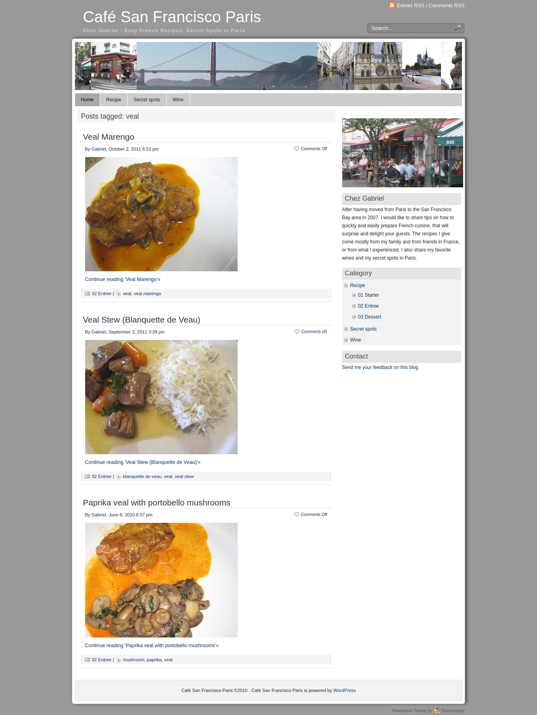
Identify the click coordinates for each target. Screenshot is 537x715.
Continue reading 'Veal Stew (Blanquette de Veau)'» (143, 462)
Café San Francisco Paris (172, 16)
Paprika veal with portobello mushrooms (156, 502)
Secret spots (147, 100)
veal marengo (147, 293)
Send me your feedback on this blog (380, 367)
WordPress (344, 690)
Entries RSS (410, 5)
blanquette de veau (142, 476)
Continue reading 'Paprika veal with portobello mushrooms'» (152, 645)
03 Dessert (369, 317)
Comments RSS (446, 5)
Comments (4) (314, 331)
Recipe (113, 100)
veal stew (184, 476)
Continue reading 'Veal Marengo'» (123, 279)
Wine (178, 100)
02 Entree (102, 293)
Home (87, 100)
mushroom (133, 659)
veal (127, 293)
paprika (154, 659)
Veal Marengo (108, 136)
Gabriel (99, 149)
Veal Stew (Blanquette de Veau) (142, 319)
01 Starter (368, 295)
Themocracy (448, 710)
